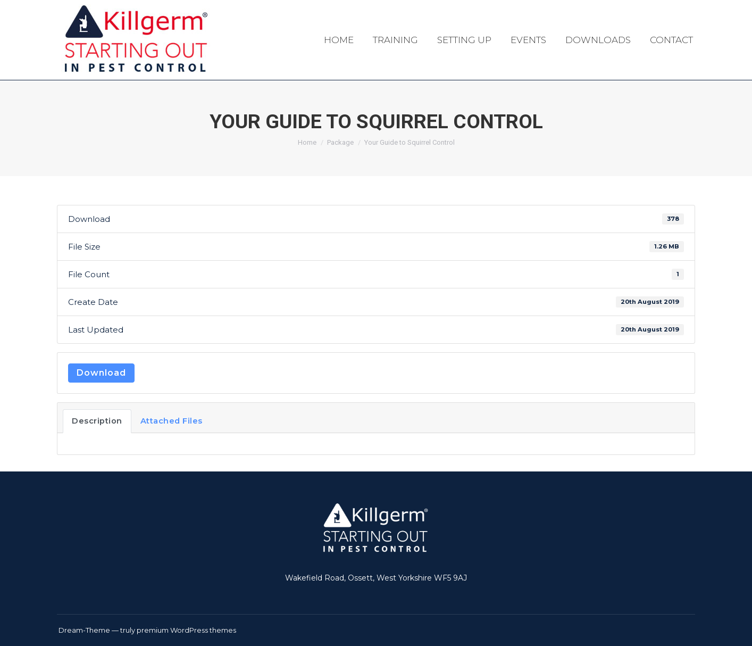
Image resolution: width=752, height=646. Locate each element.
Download (101, 373)
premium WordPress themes (186, 630)
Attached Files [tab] (171, 421)
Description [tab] (97, 421)
